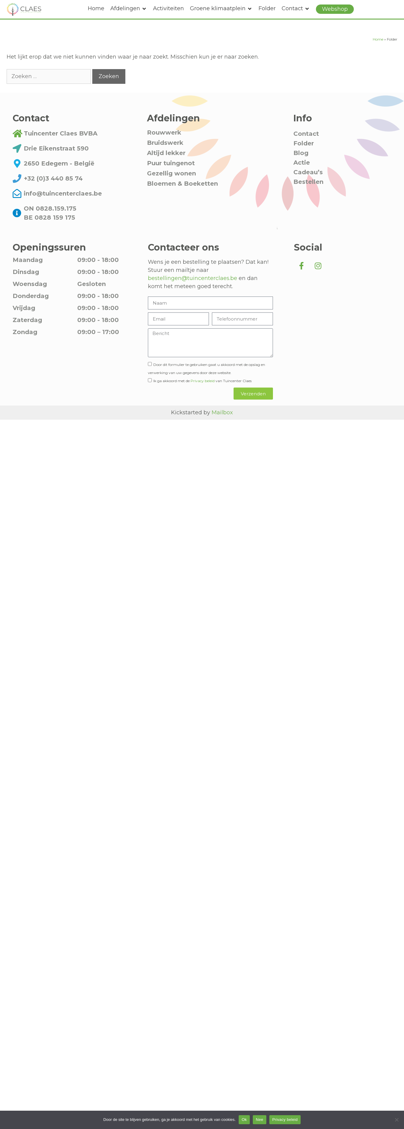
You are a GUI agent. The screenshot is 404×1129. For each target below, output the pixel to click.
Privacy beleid (203, 393)
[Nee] (396, 1120)
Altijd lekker (166, 165)
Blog (300, 165)
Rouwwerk (164, 145)
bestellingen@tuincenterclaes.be (192, 291)
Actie (301, 175)
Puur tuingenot (171, 176)
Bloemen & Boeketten (182, 196)
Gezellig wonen (171, 186)
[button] (128, 8)
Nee (259, 1119)
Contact (306, 146)
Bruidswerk (165, 155)
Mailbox (222, 425)
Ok (244, 1119)
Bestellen (308, 194)
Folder (303, 156)
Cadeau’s (308, 185)
